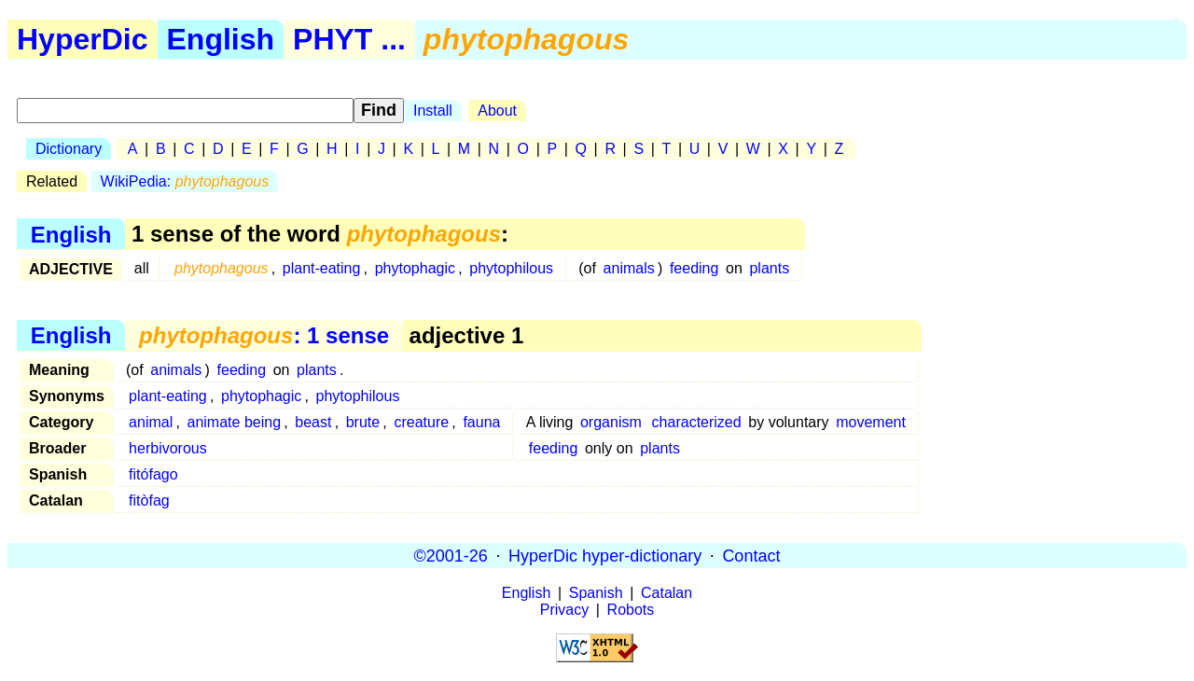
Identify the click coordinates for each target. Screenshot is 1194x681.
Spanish (596, 593)
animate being (234, 422)
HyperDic (82, 39)
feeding (694, 268)
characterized (697, 422)
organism (611, 422)
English (221, 39)
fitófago (153, 474)
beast (313, 422)
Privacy (564, 610)
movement (871, 422)
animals (629, 268)
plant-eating (322, 268)
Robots (631, 610)
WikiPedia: (185, 181)
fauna (481, 422)
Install (432, 110)
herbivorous (168, 448)
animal (151, 422)
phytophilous (511, 268)
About (497, 110)
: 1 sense (264, 335)
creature (421, 422)
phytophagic (415, 268)
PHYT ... (349, 39)
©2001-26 (451, 555)
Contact (751, 555)
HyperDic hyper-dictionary (604, 555)
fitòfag (149, 500)
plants (769, 268)
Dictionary (68, 149)
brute (363, 422)
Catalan (666, 593)
